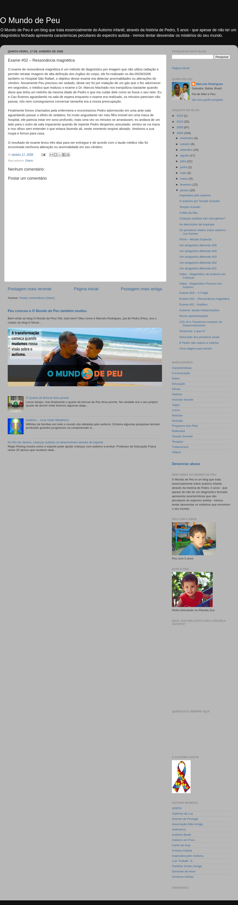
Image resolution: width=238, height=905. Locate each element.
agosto (185, 155)
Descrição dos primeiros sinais (199, 337)
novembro (187, 138)
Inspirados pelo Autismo (187, 855)
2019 (180, 115)
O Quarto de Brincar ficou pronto (47, 397)
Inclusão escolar (182, 399)
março (184, 178)
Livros (176, 410)
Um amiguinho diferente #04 (198, 251)
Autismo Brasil (181, 834)
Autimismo (179, 829)
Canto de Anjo (181, 845)
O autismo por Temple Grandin (199, 201)
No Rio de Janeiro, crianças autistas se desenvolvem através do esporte (55, 442)
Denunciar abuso (186, 464)
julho (183, 161)
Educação (178, 383)
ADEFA (177, 808)
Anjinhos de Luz (182, 813)
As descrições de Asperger (197, 224)
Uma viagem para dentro (195, 348)
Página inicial (86, 289)
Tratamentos (180, 447)
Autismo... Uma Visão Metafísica (47, 420)
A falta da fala (188, 212)
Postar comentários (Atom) (37, 298)
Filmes (176, 389)
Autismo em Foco (183, 840)
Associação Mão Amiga (187, 824)
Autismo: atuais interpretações (199, 310)
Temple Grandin (189, 207)
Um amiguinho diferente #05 (198, 245)
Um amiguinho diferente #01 (198, 268)
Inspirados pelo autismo (195, 195)
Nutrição (177, 420)
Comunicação (181, 373)
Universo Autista (182, 876)
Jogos (176, 405)
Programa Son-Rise (185, 425)
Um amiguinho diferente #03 (198, 256)
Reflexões (178, 431)
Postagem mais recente (29, 289)
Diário (29, 160)
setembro (186, 149)
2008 (180, 133)
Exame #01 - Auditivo (193, 304)
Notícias (177, 415)
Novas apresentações (193, 316)
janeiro (185, 190)
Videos (176, 452)
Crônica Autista (182, 850)
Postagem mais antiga (141, 289)
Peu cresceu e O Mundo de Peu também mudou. (47, 311)
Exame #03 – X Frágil (193, 292)
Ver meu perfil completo (207, 99)
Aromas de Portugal (185, 818)
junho (184, 167)
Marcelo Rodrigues (209, 84)
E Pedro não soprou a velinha (199, 342)
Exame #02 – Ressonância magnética (204, 298)
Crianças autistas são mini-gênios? (202, 218)
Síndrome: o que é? (192, 331)
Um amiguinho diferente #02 (198, 262)
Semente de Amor (184, 871)
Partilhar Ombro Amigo (187, 866)
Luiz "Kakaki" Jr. (182, 861)
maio (183, 173)
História (177, 394)
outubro (185, 144)
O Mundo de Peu (30, 20)
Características (182, 368)
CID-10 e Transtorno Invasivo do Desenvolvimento (200, 323)
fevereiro (186, 184)
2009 (180, 127)
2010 (180, 121)
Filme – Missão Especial (195, 239)
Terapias (177, 441)
